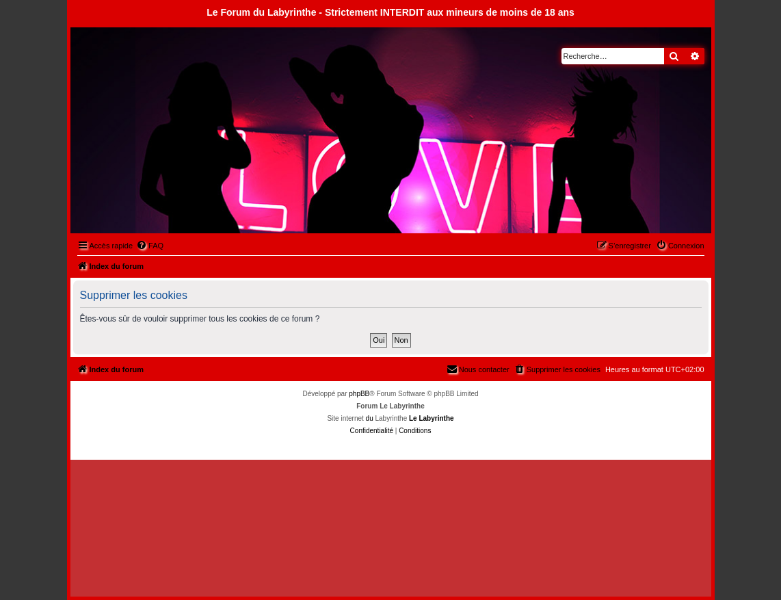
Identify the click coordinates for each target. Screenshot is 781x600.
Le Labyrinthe (431, 418)
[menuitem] (149, 245)
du (369, 418)
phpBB (359, 393)
